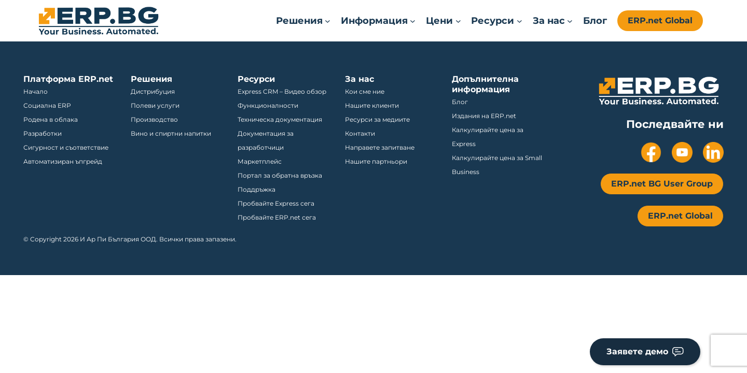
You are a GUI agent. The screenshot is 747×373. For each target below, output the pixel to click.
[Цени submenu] (443, 21)
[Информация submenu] (378, 21)
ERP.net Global (660, 20)
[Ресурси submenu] (496, 21)
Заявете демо (645, 351)
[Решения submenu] (303, 21)
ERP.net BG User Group (662, 184)
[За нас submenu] (553, 21)
